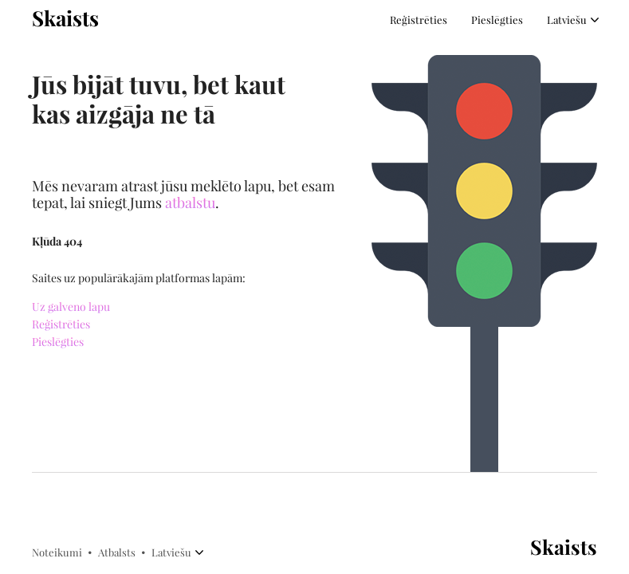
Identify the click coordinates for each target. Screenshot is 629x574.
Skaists (65, 18)
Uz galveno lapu (71, 307)
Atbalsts (117, 552)
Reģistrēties (418, 20)
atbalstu (190, 203)
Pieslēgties (497, 20)
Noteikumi (57, 552)
